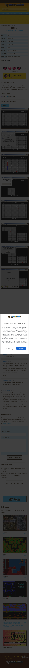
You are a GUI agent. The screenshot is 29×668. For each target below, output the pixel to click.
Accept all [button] (21, 348)
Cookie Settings (5, 344)
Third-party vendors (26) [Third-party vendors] (19, 334)
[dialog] (14, 334)
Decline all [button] (7, 348)
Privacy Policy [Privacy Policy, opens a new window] (12, 344)
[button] (14, 352)
